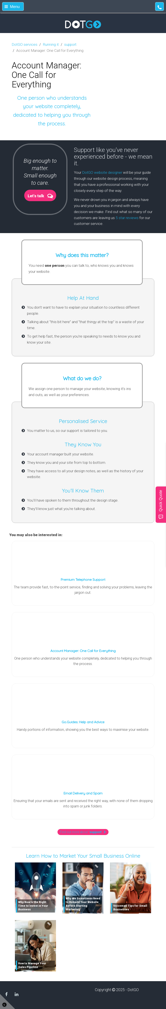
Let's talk (36, 196)
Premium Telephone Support (83, 579)
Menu (12, 7)
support (70, 44)
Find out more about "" (83, 832)
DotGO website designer (102, 172)
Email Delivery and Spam (83, 793)
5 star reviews (127, 218)
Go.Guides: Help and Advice (83, 722)
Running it (51, 44)
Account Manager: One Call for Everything (83, 651)
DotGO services (24, 44)
